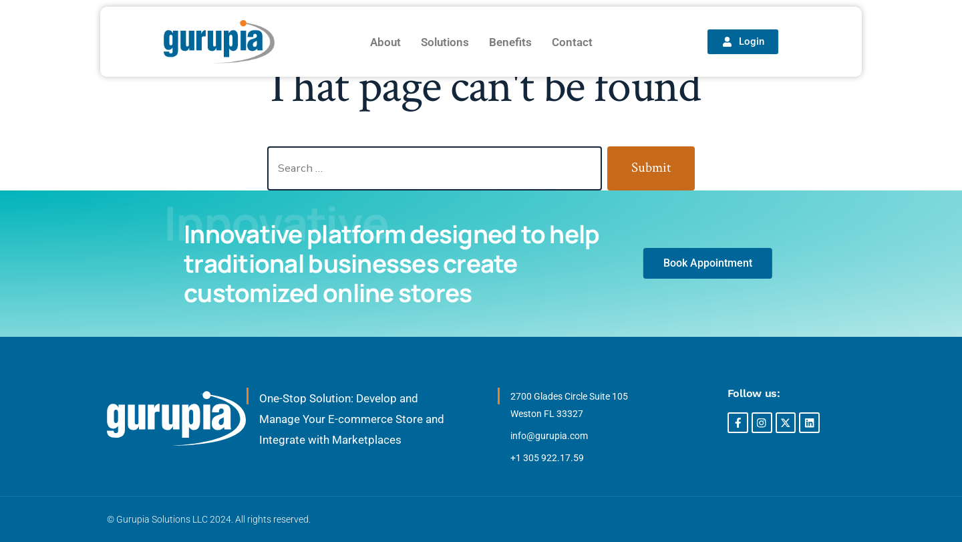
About (385, 42)
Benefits (510, 42)
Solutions (445, 42)
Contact (572, 42)
